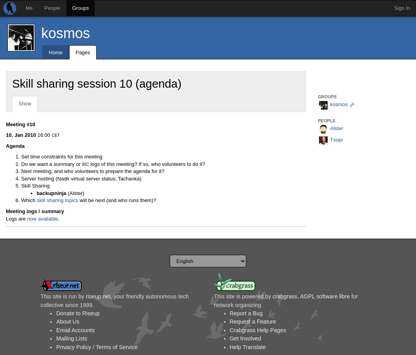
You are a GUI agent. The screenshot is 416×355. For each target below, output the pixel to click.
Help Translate (248, 347)
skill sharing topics (58, 200)
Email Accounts (75, 330)
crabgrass (285, 296)
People (52, 8)
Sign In (402, 8)
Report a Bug (246, 313)
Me (29, 8)
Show (24, 104)
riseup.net (98, 296)
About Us (67, 321)
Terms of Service (116, 347)
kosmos (65, 33)
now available (42, 219)
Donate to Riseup (77, 313)
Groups (80, 8)
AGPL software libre (325, 296)
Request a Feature (253, 321)
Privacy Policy (73, 347)
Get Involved (245, 338)
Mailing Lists (71, 338)
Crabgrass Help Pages (258, 330)
